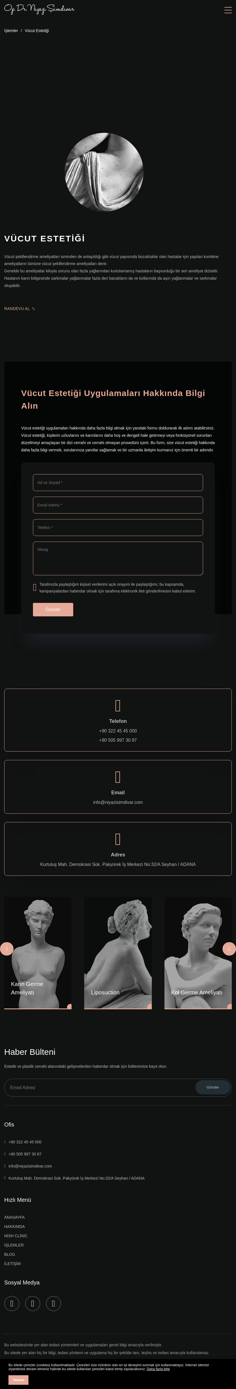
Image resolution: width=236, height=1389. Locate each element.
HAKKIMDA (14, 1226)
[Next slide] (229, 949)
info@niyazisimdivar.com (118, 802)
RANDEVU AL (19, 308)
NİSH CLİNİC (16, 1236)
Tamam (18, 1380)
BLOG (9, 1254)
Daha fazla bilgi (158, 1369)
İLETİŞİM (12, 1263)
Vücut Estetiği (37, 30)
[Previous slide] (7, 949)
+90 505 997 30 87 (118, 740)
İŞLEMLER (14, 1245)
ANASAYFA (14, 1217)
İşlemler (11, 30)
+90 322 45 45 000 (118, 731)
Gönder (53, 609)
